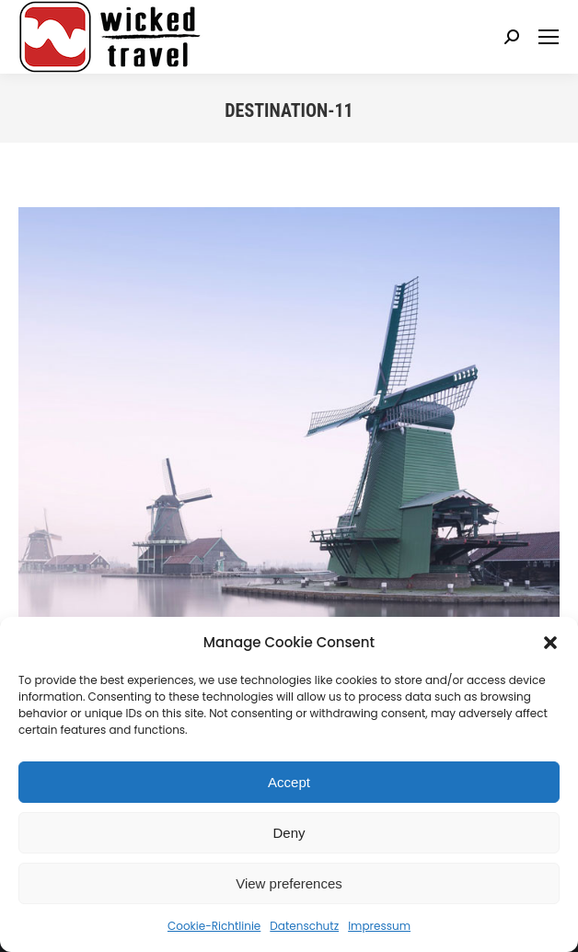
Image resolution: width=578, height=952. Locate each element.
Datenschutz (304, 926)
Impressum (379, 926)
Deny (288, 833)
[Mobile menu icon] (549, 37)
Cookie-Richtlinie (214, 926)
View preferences (289, 883)
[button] (550, 642)
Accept (289, 782)
